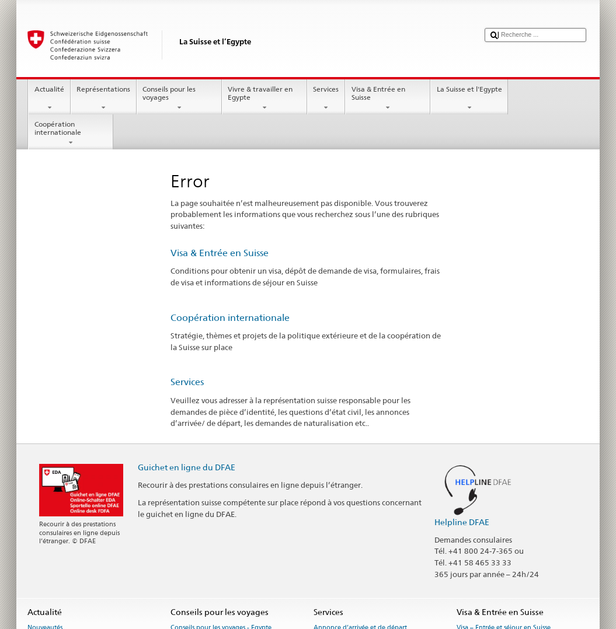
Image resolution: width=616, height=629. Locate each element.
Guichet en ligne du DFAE (186, 467)
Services (326, 99)
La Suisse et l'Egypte (469, 99)
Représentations (103, 99)
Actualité (49, 99)
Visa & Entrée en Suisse (388, 99)
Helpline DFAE (461, 522)
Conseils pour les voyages (179, 99)
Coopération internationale (71, 134)
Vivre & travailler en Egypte (264, 99)
